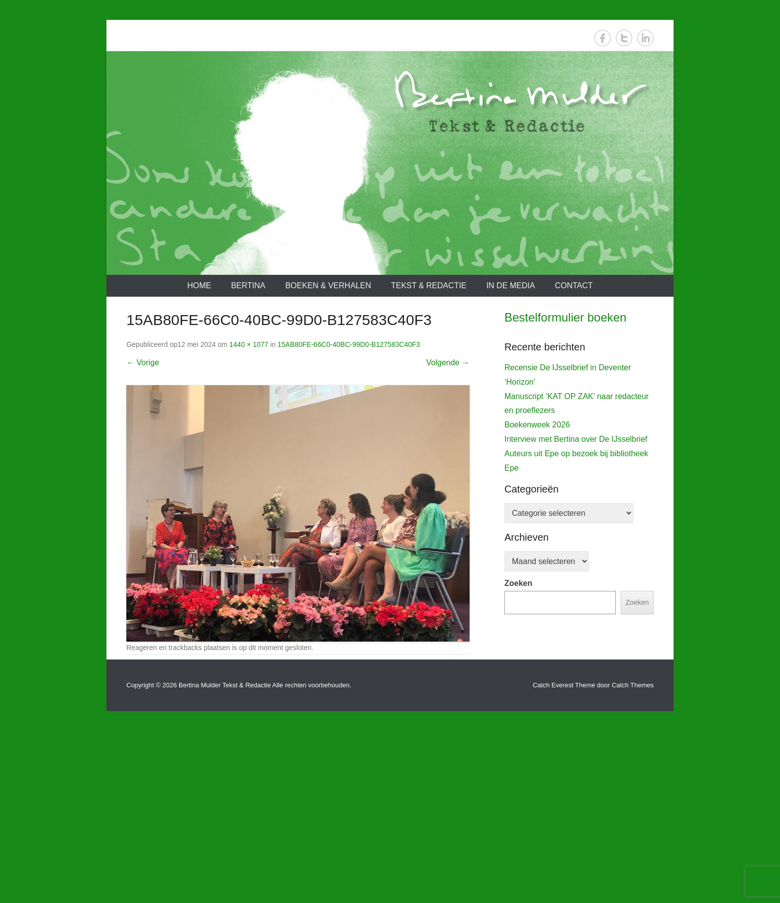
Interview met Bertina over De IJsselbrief (575, 638)
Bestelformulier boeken (565, 317)
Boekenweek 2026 (537, 623)
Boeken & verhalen (328, 285)
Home (199, 285)
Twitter (624, 38)
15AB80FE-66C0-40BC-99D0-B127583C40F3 (349, 344)
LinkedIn (645, 38)
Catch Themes (633, 857)
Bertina (248, 285)
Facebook (602, 38)
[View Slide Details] (579, 432)
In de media (511, 285)
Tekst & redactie (429, 285)
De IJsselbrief (533, 523)
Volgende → (448, 362)
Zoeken (518, 782)
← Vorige (142, 362)
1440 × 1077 (248, 344)
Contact (573, 285)
